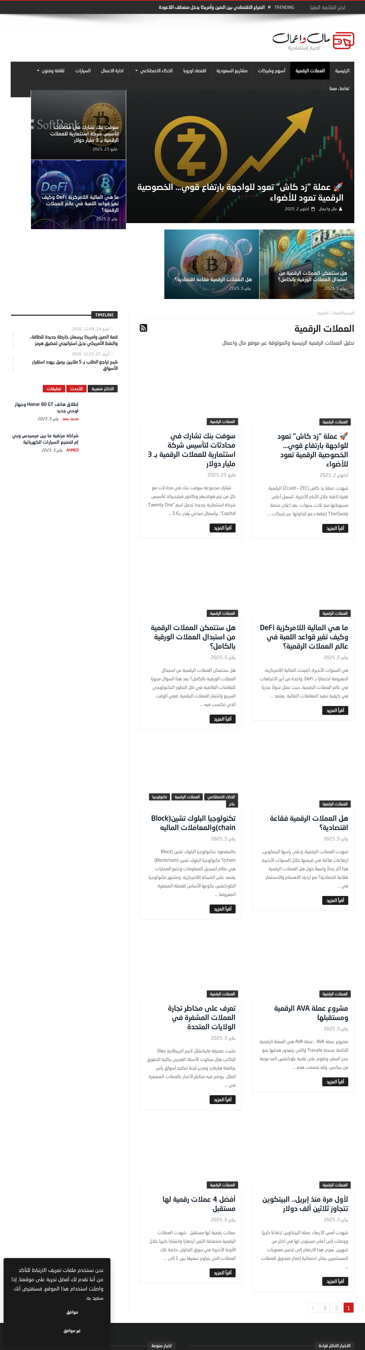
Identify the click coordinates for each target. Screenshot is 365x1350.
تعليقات (54, 322)
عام (232, 737)
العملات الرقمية (335, 355)
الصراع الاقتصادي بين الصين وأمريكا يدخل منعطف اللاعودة (211, 7)
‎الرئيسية (348, 246)
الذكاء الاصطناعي (221, 730)
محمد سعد (69, 352)
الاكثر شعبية (103, 322)
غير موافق (36, 1330)
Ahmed (71, 383)
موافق (82, 1330)
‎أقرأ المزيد (335, 462)
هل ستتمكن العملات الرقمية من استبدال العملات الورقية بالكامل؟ (122, 206)
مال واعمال (330, 218)
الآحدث (76, 322)
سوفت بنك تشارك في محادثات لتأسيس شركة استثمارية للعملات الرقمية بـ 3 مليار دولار (122, 132)
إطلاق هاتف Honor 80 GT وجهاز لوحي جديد (272, 1293)
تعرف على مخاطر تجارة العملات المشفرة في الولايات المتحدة (202, 950)
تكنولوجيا (159, 730)
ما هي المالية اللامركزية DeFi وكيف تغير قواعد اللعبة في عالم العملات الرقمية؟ (52, 132)
